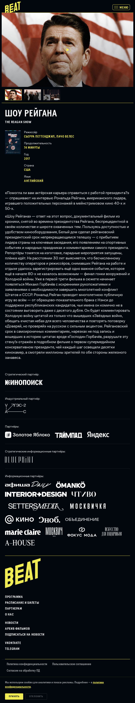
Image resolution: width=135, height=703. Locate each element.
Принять (14, 696)
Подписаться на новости (25, 634)
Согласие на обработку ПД (23, 670)
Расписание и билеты (22, 602)
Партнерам (13, 608)
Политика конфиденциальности (27, 664)
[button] (33, 95)
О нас (9, 614)
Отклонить (36, 696)
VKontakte (13, 643)
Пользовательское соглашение (71, 664)
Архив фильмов (17, 628)
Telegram (12, 648)
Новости (11, 622)
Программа (14, 597)
